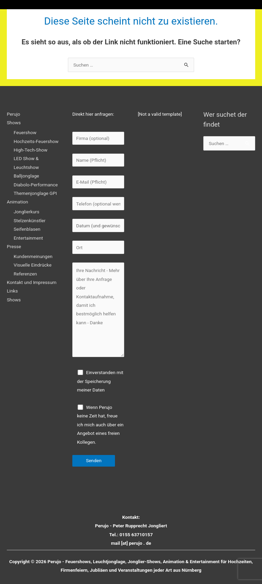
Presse (14, 246)
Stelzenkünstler (29, 220)
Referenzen (25, 273)
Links (12, 291)
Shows (14, 122)
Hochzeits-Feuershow (36, 141)
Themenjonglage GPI (35, 193)
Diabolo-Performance (36, 184)
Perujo (13, 114)
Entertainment (28, 238)
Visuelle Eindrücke (33, 265)
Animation (17, 201)
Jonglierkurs (26, 211)
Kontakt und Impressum (31, 282)
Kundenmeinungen (33, 256)
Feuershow (25, 132)
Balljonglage (26, 176)
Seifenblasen (27, 229)
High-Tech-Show (30, 150)
